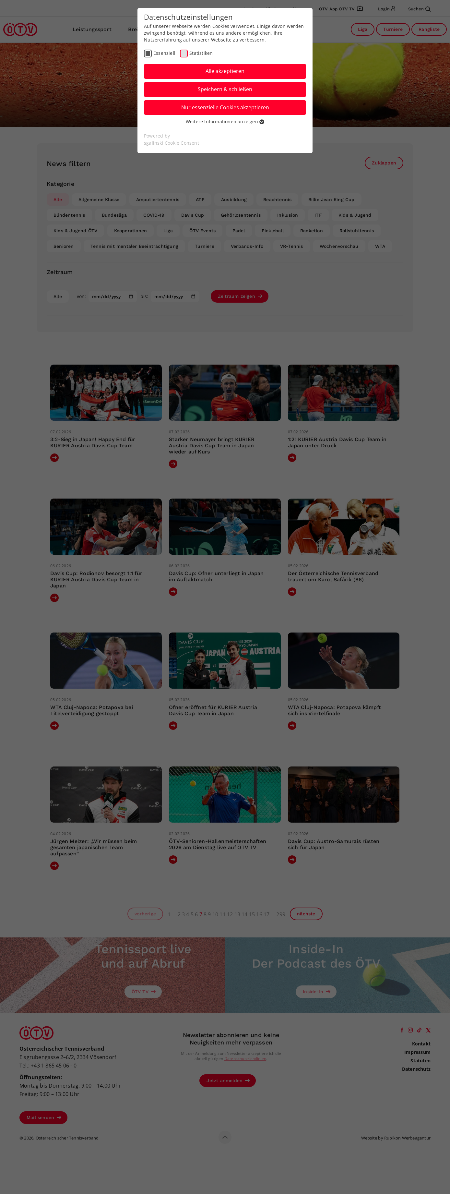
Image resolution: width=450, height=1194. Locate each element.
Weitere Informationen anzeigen (225, 121)
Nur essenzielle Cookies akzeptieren (225, 107)
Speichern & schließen (225, 89)
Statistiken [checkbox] (201, 53)
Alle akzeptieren (225, 71)
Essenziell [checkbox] (164, 53)
